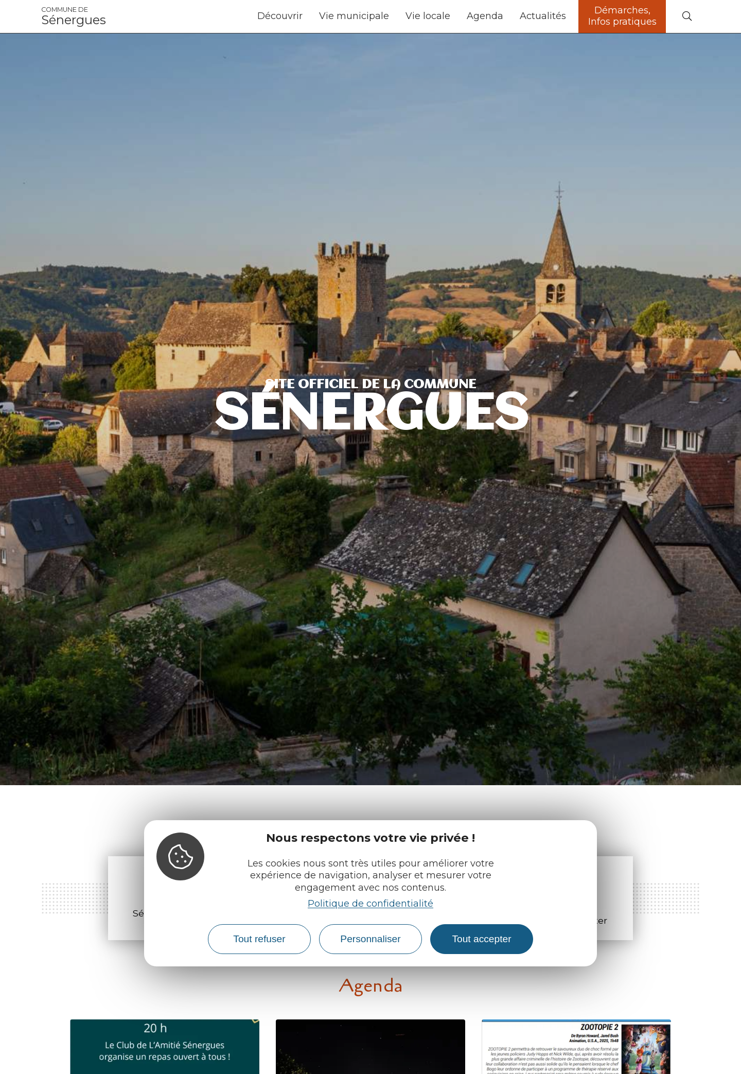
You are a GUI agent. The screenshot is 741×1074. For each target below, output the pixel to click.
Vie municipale (354, 16)
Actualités (543, 16)
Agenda (485, 16)
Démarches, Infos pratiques (622, 16)
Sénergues (73, 16)
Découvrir (280, 16)
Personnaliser (370, 938)
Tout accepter (481, 938)
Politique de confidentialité (370, 903)
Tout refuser (259, 938)
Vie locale (427, 16)
